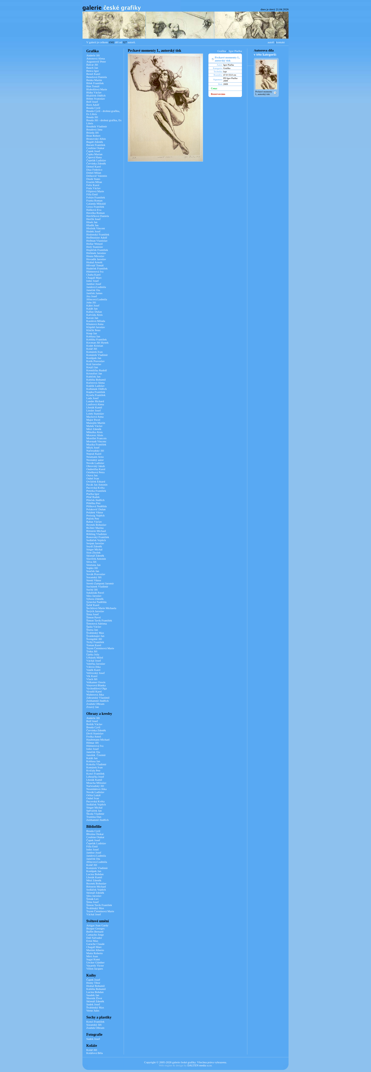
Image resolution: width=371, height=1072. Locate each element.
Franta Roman (94, 200)
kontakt (280, 42)
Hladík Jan (92, 225)
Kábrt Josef (92, 305)
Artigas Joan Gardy (97, 925)
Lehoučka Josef (95, 776)
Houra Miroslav (95, 256)
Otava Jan (92, 475)
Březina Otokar (95, 834)
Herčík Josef (93, 219)
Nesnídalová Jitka (96, 788)
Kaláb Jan (92, 308)
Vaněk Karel (93, 669)
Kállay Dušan (94, 311)
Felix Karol (92, 185)
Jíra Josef (91, 296)
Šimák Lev (92, 898)
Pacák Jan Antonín (96, 484)
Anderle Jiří (93, 55)
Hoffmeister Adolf (96, 237)
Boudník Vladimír (96, 126)
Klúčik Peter (93, 330)
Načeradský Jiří (95, 450)
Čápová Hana (94, 157)
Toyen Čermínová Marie (100, 648)
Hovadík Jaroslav (96, 259)
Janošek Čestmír (96, 755)
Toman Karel (93, 645)
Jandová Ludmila (96, 286)
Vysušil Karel (94, 691)
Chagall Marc (94, 277)
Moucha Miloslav (96, 782)
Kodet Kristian (94, 345)
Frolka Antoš (93, 736)
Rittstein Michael (96, 530)
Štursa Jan (92, 629)
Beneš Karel (93, 73)
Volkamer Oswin (95, 682)
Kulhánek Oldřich (96, 388)
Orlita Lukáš (93, 795)
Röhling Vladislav (96, 533)
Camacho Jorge (95, 934)
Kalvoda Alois (94, 314)
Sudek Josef (93, 1004)
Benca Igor (92, 70)
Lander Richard (95, 401)
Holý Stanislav (94, 246)
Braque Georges (95, 928)
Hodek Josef (93, 231)
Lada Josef (92, 398)
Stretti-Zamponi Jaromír (100, 583)
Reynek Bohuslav (96, 524)
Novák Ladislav (95, 462)
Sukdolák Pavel (95, 592)
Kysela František (95, 395)
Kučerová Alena (95, 382)
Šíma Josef (92, 614)
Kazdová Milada (95, 320)
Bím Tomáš (92, 86)
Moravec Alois (94, 435)
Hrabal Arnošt (94, 262)
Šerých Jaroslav (95, 611)
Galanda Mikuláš (96, 203)
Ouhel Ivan (92, 478)
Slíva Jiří (91, 561)
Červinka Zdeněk (96, 163)
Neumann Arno (95, 456)
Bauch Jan (92, 67)
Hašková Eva (93, 209)
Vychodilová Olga (96, 688)
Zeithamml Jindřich (97, 700)
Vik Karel (91, 676)
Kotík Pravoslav (95, 361)
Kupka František (95, 391)
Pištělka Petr (93, 503)
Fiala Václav (93, 188)
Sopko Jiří (92, 567)
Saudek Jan (92, 995)
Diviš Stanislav (95, 733)
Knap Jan (91, 333)
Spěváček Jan (94, 810)
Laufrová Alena (95, 404)
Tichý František (95, 642)
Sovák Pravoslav (95, 574)
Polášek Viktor (94, 512)
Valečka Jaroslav (95, 663)
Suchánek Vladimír (97, 586)
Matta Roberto (94, 953)
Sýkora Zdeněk (95, 598)
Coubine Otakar (95, 148)
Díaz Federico (94, 169)
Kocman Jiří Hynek (97, 342)
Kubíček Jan (93, 376)
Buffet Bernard (94, 931)
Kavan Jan (92, 317)
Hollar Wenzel (94, 243)
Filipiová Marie (95, 191)
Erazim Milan (94, 181)
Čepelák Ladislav (96, 160)
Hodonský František (97, 234)
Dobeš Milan (93, 172)
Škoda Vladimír (95, 813)
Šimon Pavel (93, 617)
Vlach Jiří (91, 679)
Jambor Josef (93, 283)
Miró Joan (92, 956)
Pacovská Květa (95, 487)
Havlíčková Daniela (97, 215)
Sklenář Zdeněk (95, 555)
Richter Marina (95, 527)
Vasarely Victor (95, 965)
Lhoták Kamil (94, 407)
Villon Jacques (94, 968)
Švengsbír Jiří (94, 638)
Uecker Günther (95, 962)
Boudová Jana (94, 129)
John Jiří (91, 302)
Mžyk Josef (92, 447)
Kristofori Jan (94, 373)
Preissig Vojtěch (95, 515)
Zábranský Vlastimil (97, 697)
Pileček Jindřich (95, 500)
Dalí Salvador (94, 937)
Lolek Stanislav (95, 413)
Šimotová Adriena (96, 623)
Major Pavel (93, 419)
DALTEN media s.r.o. (199, 1065)
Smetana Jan (93, 564)
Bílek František (95, 83)
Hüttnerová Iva (94, 271)
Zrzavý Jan (92, 706)
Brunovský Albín (96, 138)
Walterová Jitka (95, 694)
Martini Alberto (95, 950)
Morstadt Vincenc (96, 441)
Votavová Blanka (96, 685)
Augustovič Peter (96, 61)
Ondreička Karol (95, 469)
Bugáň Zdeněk (94, 141)
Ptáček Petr (92, 518)
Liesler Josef (93, 410)
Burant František (95, 144)
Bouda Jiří (92, 117)
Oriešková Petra (95, 472)
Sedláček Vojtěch (96, 540)
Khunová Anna (94, 324)
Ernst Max (92, 940)
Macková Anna (95, 416)
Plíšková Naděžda (96, 506)
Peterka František (96, 490)
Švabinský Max (95, 632)
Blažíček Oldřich (96, 95)
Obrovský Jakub (95, 466)
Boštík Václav (94, 724)
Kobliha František (96, 339)
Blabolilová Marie (96, 89)
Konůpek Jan (93, 357)
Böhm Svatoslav (95, 98)
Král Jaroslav (93, 364)
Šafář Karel (92, 605)
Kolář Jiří (91, 348)
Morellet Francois (96, 438)
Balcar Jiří (92, 64)
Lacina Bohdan (95, 874)
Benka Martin (94, 80)
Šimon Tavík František (99, 620)
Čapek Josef (93, 151)
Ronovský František (97, 537)
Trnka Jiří (91, 651)
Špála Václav (93, 626)
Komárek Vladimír (97, 354)
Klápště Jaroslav (95, 327)
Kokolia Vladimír (96, 764)
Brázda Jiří (92, 132)
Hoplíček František (97, 249)
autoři (271, 42)
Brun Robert (93, 135)
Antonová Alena (95, 58)
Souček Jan (92, 571)
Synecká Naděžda (96, 601)
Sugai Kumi (93, 959)
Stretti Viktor (93, 580)
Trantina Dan (93, 816)
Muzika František (96, 444)
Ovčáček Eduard (95, 481)
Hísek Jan (91, 222)
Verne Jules (92, 1010)
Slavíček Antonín (96, 558)
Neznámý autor (95, 459)
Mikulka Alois (94, 432)
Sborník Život (94, 998)
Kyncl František (95, 773)
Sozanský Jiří (94, 577)
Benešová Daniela (96, 76)
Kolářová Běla (94, 1053)
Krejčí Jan (92, 367)
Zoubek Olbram (95, 703)
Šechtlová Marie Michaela (101, 608)
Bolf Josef (92, 101)
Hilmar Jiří (92, 742)
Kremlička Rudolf (96, 370)
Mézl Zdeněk (93, 428)
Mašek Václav (94, 425)
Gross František (95, 206)
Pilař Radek (93, 496)
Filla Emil (92, 194)
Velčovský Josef (95, 672)
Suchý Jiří (92, 589)
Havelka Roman (95, 212)
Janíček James (94, 293)
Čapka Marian (94, 154)
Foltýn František (95, 197)
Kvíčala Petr (93, 770)
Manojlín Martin (95, 422)
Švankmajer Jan (95, 635)
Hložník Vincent (95, 228)
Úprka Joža (92, 654)
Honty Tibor (93, 982)
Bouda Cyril (93, 107)
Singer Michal (94, 549)
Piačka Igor (92, 493)
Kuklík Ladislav (95, 385)
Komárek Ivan (94, 351)
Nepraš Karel (93, 453)
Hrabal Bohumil (95, 985)
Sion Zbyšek (93, 552)
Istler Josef (92, 280)
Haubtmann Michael (97, 739)
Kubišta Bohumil (96, 379)
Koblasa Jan (93, 336)
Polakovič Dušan (96, 509)
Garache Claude (95, 943)
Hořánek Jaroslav (96, 252)
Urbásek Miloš (94, 657)
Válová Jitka (93, 666)
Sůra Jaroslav (94, 595)
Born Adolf (92, 104)
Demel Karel (93, 166)
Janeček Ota (93, 290)
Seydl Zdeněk (94, 546)
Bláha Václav (94, 92)
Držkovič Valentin (96, 175)
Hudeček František (97, 268)
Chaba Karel (93, 274)
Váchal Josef (93, 660)
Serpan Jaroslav (95, 543)
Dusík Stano (93, 178)
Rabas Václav (94, 521)
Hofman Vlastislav (97, 240)
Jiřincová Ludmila (96, 299)
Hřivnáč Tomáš (95, 265)
